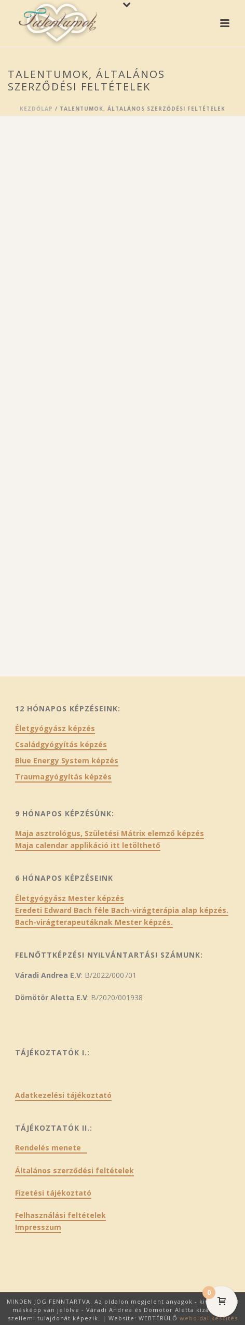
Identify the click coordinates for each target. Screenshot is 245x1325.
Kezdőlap (36, 108)
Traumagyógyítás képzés (63, 776)
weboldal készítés (209, 1318)
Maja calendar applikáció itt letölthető (87, 845)
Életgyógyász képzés (55, 728)
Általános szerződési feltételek (74, 1170)
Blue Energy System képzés (66, 760)
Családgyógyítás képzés (61, 744)
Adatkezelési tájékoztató (63, 1095)
